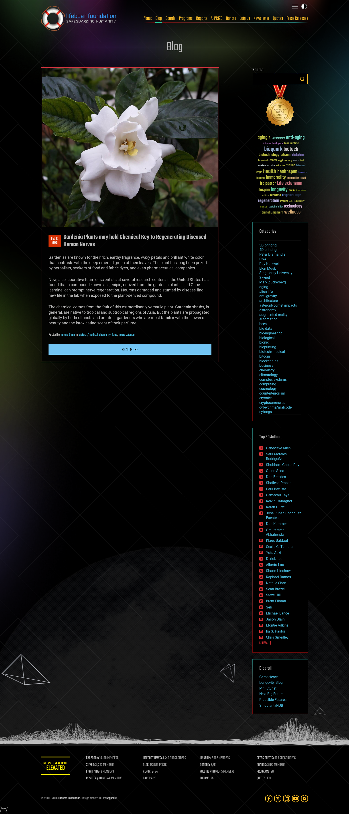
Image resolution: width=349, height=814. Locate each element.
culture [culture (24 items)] (295, 160)
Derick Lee (274, 559)
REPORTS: (150, 772)
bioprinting (267, 347)
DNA (262, 259)
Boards (170, 18)
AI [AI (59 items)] (270, 138)
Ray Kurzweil (269, 264)
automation (268, 319)
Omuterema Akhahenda (275, 532)
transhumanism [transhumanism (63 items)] (272, 212)
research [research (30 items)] (284, 201)
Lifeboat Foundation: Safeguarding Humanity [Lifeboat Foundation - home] (79, 18)
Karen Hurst (275, 507)
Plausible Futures (272, 700)
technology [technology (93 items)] (293, 206)
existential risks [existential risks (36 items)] (266, 165)
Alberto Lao (275, 565)
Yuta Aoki (273, 553)
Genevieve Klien (278, 448)
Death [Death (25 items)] (302, 160)
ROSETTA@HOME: (98, 778)
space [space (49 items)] (264, 206)
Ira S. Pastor (275, 631)
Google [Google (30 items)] (259, 172)
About (148, 18)
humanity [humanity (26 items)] (302, 172)
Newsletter (261, 18)
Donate (231, 18)
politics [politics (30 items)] (265, 195)
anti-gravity (268, 296)
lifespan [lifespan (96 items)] (263, 189)
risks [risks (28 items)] (291, 201)
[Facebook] (268, 798)
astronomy (267, 310)
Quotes (278, 18)
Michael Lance (277, 613)
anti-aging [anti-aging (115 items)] (295, 137)
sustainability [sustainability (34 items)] (276, 207)
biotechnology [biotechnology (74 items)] (269, 155)
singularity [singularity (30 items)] (299, 201)
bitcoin (264, 356)
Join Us (245, 18)
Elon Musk (267, 268)
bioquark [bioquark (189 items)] (273, 149)
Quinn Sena (275, 471)
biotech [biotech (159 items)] (291, 149)
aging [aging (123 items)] (263, 137)
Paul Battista (276, 489)
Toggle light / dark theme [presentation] (304, 6)
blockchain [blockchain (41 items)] (298, 155)
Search (302, 79)
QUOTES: (262, 778)
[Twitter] (277, 798)
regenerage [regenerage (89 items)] (291, 195)
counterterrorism (272, 393)
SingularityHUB (271, 705)
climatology (268, 375)
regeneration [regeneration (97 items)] (268, 200)
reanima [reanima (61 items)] (275, 195)
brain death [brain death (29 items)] (263, 160)
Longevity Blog (271, 682)
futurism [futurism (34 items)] (300, 165)
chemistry (105, 335)
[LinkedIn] (286, 798)
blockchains (268, 361)
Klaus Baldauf (277, 540)
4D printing (268, 250)
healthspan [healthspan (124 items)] (287, 172)
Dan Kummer (276, 524)
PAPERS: (149, 778)
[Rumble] (304, 798)
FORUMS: (206, 778)
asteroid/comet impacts (278, 305)
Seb (269, 607)
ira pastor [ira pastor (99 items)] (268, 183)
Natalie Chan (68, 335)
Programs (186, 18)
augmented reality (273, 315)
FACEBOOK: (94, 758)
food (114, 335)
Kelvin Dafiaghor (279, 501)
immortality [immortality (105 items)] (276, 177)
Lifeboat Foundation (69, 798)
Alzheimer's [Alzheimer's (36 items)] (278, 138)
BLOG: (147, 765)
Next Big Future (271, 694)
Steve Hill (273, 595)
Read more (130, 350)
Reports (201, 18)
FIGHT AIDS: (95, 772)
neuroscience (126, 335)
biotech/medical (88, 335)
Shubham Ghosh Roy (282, 465)
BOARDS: (262, 765)
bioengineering (270, 333)
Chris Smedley (277, 637)
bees (263, 324)
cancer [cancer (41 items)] (273, 160)
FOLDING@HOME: (211, 772)
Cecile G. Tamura (279, 547)
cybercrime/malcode (275, 407)
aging (263, 287)
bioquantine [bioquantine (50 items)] (291, 143)
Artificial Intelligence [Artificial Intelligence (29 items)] (273, 143)
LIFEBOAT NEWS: (153, 758)
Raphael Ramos (278, 577)
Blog (158, 18)
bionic (264, 342)
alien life (266, 291)
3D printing (268, 245)
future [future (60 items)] (290, 165)
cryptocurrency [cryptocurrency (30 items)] (285, 160)
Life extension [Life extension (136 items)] (289, 183)
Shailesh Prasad (279, 483)
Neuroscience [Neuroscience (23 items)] (301, 190)
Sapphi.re (111, 798)
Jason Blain (275, 619)
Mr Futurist (267, 688)
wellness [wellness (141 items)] (292, 212)
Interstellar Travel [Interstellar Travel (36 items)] (296, 178)
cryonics (265, 398)
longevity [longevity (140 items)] (279, 190)
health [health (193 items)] (269, 171)
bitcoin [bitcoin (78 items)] (285, 155)
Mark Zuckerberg (272, 282)
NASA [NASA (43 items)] (292, 190)
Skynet (264, 277)
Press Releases (297, 18)
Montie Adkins (277, 625)
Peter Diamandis (272, 254)
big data (265, 328)
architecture (268, 301)
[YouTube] (295, 798)
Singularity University (275, 273)
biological (267, 338)
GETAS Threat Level (57, 767)
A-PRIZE (216, 18)
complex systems (273, 379)
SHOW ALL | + (266, 643)
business (266, 365)
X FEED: (92, 765)
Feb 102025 (54, 241)
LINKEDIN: (206, 758)
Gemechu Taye (277, 495)
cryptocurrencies (272, 403)
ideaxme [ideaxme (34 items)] (260, 178)
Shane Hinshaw (278, 571)
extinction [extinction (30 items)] (280, 165)
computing (267, 384)
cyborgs (265, 412)
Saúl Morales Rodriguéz (276, 456)
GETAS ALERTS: (265, 758)
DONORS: (206, 765)
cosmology (268, 389)
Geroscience (268, 677)
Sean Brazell (276, 589)
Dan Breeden (276, 477)
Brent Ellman (276, 601)
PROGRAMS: (264, 772)
